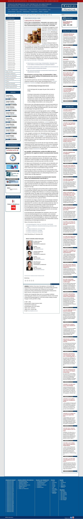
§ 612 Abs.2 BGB (41, 134)
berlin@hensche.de (11, 97)
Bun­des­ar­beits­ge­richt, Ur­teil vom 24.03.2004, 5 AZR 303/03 (40, 224)
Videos (7, 81)
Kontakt (53, 486)
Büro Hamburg (64, 493)
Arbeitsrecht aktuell (15, 9)
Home (9, 9)
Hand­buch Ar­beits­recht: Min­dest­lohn (35, 231)
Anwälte (49, 14)
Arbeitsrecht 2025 (11, 24)
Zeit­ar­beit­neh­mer (36, 148)
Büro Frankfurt (64, 492)
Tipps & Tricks (19, 11)
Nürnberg (39, 14)
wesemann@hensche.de (38, 269)
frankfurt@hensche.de (12, 103)
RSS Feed (54, 488)
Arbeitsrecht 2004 (11, 64)
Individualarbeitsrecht (41, 482)
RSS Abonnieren (55, 284)
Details (12, 104)
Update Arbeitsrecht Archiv (11, 87)
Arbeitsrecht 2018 (11, 37)
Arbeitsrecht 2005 (11, 62)
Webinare (40, 11)
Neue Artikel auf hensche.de (24, 485)
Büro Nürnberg (64, 498)
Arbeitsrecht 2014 (11, 45)
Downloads (54, 482)
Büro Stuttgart (63, 499)
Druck (53, 483)
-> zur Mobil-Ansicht (10, 18)
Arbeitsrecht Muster (26, 11)
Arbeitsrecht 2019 (11, 35)
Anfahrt (7, 104)
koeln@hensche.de (11, 120)
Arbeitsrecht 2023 (11, 28)
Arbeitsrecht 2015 (11, 43)
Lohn (45, 136)
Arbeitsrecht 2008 (11, 56)
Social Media (54, 489)
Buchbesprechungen (23, 481)
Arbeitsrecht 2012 (11, 48)
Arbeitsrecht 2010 (11, 52)
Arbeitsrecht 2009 (11, 54)
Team (62, 483)
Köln (29, 14)
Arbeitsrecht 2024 (11, 26)
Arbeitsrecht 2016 (11, 41)
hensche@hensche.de (38, 249)
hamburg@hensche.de (12, 109)
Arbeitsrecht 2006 (11, 60)
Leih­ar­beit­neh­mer (46, 44)
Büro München (64, 497)
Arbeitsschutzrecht (40, 483)
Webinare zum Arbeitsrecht (11, 85)
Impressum (63, 485)
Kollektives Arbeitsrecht (41, 485)
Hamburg (19, 14)
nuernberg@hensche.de (12, 132)
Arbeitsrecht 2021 (11, 31)
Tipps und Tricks (9, 71)
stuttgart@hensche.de (12, 137)
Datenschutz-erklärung (63, 487)
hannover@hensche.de (12, 114)
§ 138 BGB (54, 81)
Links (53, 487)
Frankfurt (14, 14)
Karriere (53, 485)
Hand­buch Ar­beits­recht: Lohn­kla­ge (34, 230)
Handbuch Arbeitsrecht (23, 9)
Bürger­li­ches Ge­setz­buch (30, 82)
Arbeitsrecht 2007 (11, 58)
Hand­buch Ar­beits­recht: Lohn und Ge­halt (36, 228)
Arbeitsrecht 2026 (11, 22)
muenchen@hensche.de (12, 126)
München (33, 14)
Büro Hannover (64, 494)
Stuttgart (44, 14)
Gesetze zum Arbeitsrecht (33, 9)
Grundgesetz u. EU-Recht (42, 481)
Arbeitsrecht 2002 (11, 67)
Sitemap (54, 491)
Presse (49, 9)
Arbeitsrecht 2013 (11, 47)
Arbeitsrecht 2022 (11, 30)
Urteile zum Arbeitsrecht (43, 9)
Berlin (9, 14)
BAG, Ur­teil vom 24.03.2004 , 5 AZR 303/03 (33, 60)
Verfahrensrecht (40, 487)
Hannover (24, 14)
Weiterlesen (67, 57)
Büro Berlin (63, 491)
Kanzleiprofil (46, 11)
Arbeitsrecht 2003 (11, 65)
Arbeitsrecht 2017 (11, 39)
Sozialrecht (39, 486)
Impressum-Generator (11, 11)
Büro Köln (63, 496)
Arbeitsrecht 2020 (11, 33)
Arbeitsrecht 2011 (11, 50)
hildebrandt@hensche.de (38, 259)
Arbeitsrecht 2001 (11, 69)
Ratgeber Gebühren (34, 11)
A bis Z (53, 481)
